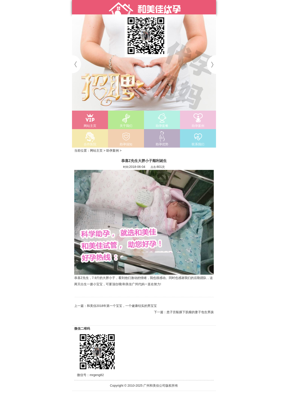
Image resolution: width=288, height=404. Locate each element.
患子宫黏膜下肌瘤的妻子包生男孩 (190, 312)
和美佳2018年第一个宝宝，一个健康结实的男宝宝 (122, 306)
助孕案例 (112, 150)
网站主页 (96, 150)
